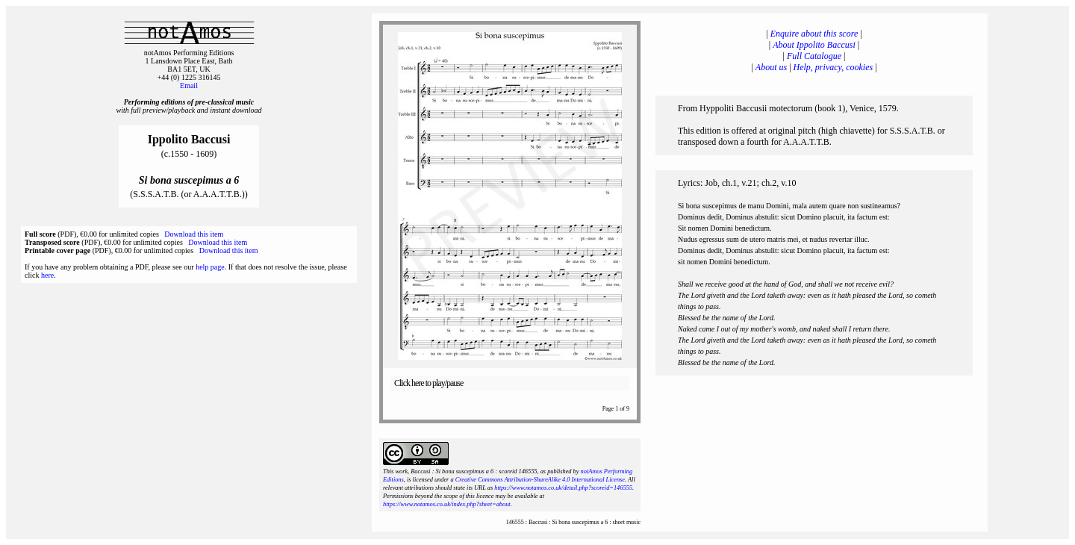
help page (210, 267)
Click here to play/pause (428, 383)
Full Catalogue (814, 56)
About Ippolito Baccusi (814, 45)
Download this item (193, 234)
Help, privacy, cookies (833, 67)
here (47, 275)
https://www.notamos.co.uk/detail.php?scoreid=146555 (563, 488)
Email (189, 85)
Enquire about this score (814, 33)
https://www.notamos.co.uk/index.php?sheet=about (447, 504)
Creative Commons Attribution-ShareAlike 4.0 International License (540, 479)
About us (771, 67)
